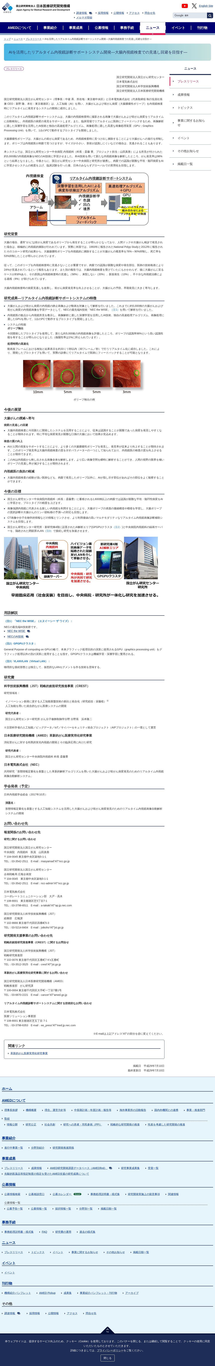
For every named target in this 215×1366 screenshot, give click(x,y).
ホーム (7, 1089)
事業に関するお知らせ (84, 1252)
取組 (7, 1118)
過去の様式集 (87, 1231)
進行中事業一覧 (13, 1147)
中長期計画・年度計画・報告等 (92, 1110)
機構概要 (31, 1110)
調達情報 (84, 12)
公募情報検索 (12, 1194)
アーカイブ (132, 1292)
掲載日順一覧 (109, 1208)
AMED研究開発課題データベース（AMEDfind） (81, 1168)
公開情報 (118, 12)
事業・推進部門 (195, 1110)
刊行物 (7, 1283)
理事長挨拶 (11, 1110)
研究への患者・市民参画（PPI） (82, 1124)
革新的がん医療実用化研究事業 (29, 1053)
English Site (206, 5)
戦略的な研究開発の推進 (125, 1124)
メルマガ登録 (84, 17)
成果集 (68, 1292)
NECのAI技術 (18, 636)
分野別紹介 (37, 1147)
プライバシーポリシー (110, 1350)
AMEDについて (14, 1100)
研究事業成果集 (130, 1168)
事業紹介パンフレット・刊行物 (98, 1292)
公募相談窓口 (36, 1194)
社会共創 (49, 1124)
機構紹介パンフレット (17, 1292)
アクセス (134, 12)
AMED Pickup (47, 1292)
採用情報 (103, 12)
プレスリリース (34, 39)
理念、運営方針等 (55, 1110)
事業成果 (9, 1158)
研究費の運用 (63, 1231)
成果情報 (36, 1168)
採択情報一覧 (63, 1208)
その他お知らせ (115, 1252)
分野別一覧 (86, 1208)
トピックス (37, 1252)
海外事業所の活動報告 (133, 1110)
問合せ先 (150, 12)
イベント (58, 1252)
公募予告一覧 (15, 1208)
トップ (7, 39)
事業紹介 (9, 1138)
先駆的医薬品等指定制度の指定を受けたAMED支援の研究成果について (46, 1173)
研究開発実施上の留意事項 (144, 1194)
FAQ (44, 1231)
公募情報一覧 (39, 1208)
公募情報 (9, 1185)
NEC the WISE (18, 630)
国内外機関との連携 (166, 1110)
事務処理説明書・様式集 (105, 1194)
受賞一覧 (153, 1168)
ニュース (18, 39)
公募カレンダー (67, 1194)
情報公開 (12, 1124)
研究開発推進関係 (63, 1147)
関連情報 (173, 1194)
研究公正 (31, 1124)
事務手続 (9, 1222)
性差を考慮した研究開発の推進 (166, 1124)
